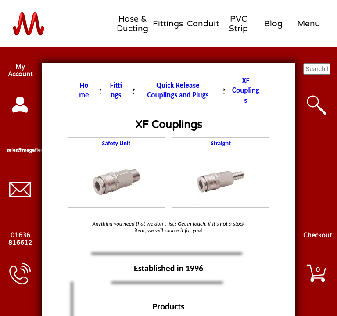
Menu (308, 24)
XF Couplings (245, 90)
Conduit (203, 24)
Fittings (168, 24)
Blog (273, 24)
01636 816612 (20, 239)
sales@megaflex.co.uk (20, 150)
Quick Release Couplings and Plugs (177, 90)
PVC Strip (238, 23)
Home (84, 90)
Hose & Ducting (132, 23)
